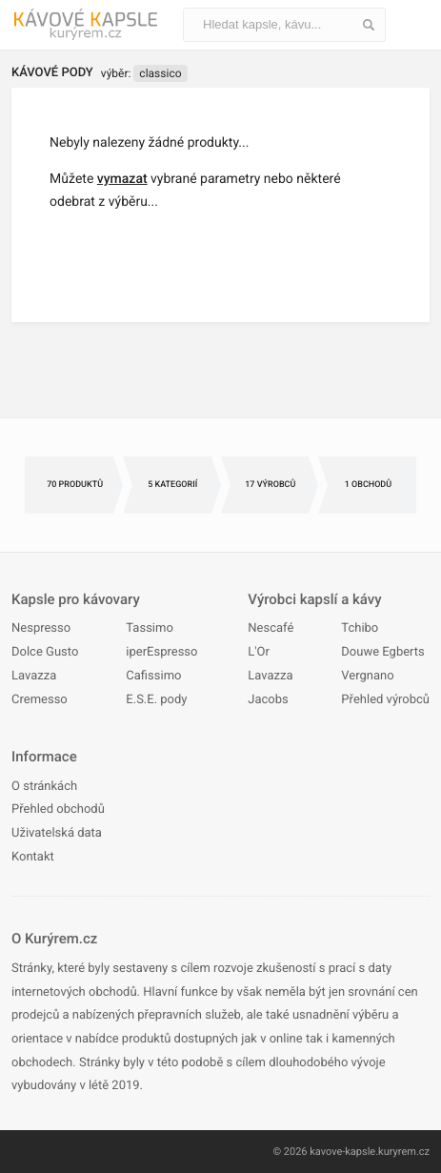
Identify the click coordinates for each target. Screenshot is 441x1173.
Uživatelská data (56, 833)
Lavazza (33, 676)
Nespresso (40, 628)
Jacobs (268, 700)
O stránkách (44, 786)
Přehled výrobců (385, 700)
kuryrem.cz (404, 1151)
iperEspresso (161, 652)
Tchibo (359, 628)
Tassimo (149, 628)
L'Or (259, 652)
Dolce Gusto (44, 652)
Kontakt (32, 857)
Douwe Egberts (382, 652)
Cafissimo (153, 676)
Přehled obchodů (58, 809)
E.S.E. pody (156, 700)
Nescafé (270, 628)
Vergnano (367, 676)
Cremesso (39, 700)
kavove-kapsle (342, 1151)
